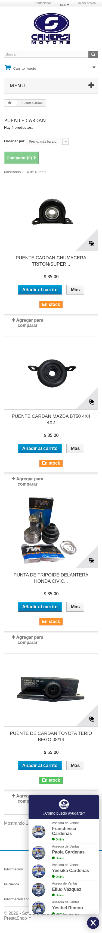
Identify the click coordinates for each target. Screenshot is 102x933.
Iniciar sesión (87, 3)
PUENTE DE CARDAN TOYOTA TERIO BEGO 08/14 (51, 736)
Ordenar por (14, 141)
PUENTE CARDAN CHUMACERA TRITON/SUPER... (51, 261)
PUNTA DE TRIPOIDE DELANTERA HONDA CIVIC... (51, 578)
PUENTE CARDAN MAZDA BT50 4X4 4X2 (51, 419)
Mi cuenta (11, 884)
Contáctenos (43, 3)
